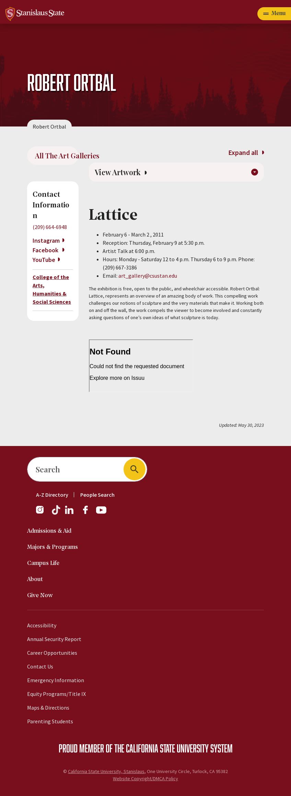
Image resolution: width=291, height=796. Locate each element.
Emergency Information (55, 680)
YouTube (44, 260)
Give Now (40, 595)
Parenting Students (50, 721)
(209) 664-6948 (50, 227)
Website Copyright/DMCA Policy (145, 778)
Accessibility (41, 625)
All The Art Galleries (57, 155)
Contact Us (40, 666)
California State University (167, 748)
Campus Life (43, 563)
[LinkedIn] (69, 513)
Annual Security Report (54, 639)
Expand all (246, 152)
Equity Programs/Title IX (56, 693)
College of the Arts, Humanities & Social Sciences (52, 289)
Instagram (46, 240)
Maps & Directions (48, 707)
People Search (97, 494)
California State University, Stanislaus (106, 771)
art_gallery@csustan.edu (147, 276)
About (35, 579)
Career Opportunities (52, 652)
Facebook (46, 250)
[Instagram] (42, 513)
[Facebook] (88, 513)
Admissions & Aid (49, 531)
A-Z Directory (52, 494)
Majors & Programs (52, 547)
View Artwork (121, 172)
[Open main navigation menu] (274, 13)
